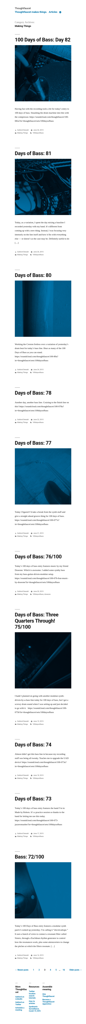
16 (64, 970)
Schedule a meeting (19, 1009)
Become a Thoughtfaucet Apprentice (48, 1002)
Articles (53, 11)
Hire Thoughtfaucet (48, 995)
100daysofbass (38, 133)
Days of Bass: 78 (33, 393)
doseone (47, 594)
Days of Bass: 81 (33, 153)
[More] (60, 12)
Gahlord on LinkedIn (19, 998)
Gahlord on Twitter (19, 1003)
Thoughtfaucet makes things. (31, 11)
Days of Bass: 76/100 (38, 557)
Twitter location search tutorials (32, 994)
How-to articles (32, 1002)
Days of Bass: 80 (33, 275)
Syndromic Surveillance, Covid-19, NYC (35, 1009)
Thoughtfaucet (23, 8)
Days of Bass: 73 (33, 799)
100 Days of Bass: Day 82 (42, 40)
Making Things (22, 133)
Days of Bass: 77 (33, 443)
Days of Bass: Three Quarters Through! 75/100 (37, 621)
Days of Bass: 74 (33, 745)
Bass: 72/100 (29, 857)
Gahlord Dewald (23, 130)
